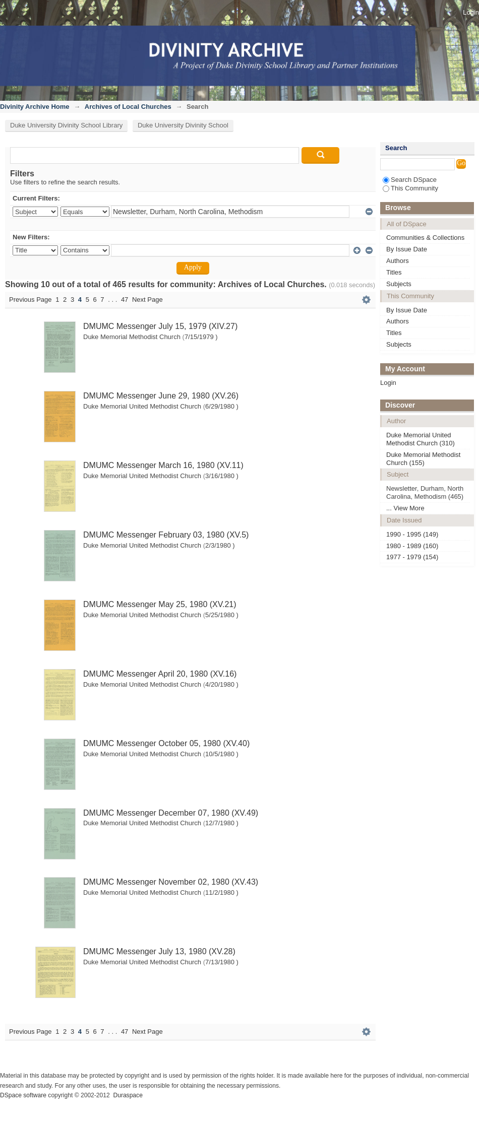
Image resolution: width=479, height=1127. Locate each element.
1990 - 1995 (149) (412, 534)
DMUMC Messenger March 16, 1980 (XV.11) (163, 465)
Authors (397, 260)
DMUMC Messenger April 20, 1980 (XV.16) (159, 674)
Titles (394, 272)
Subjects (398, 284)
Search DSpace (410, 179)
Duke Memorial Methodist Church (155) (423, 459)
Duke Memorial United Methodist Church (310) (420, 439)
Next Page (147, 299)
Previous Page (30, 299)
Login (471, 12)
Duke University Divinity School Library (66, 125)
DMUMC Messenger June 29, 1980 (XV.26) (160, 395)
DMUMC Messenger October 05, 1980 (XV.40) (166, 743)
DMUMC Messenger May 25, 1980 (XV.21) (159, 604)
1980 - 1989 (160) (412, 546)
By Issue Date (406, 249)
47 (124, 299)
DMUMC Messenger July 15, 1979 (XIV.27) (160, 326)
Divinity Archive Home (35, 106)
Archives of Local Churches (128, 106)
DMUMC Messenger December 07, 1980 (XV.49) (170, 813)
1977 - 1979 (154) (412, 557)
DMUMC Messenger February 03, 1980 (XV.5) (166, 535)
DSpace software (23, 1095)
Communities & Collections (425, 237)
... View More (405, 508)
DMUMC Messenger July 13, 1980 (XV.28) (159, 951)
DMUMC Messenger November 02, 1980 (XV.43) (170, 882)
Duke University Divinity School (183, 125)
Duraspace (127, 1095)
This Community (410, 188)
